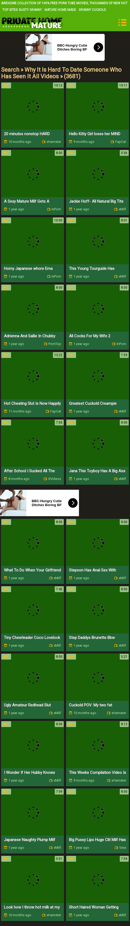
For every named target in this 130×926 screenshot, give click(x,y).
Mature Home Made (60, 10)
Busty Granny (30, 10)
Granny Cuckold (92, 10)
